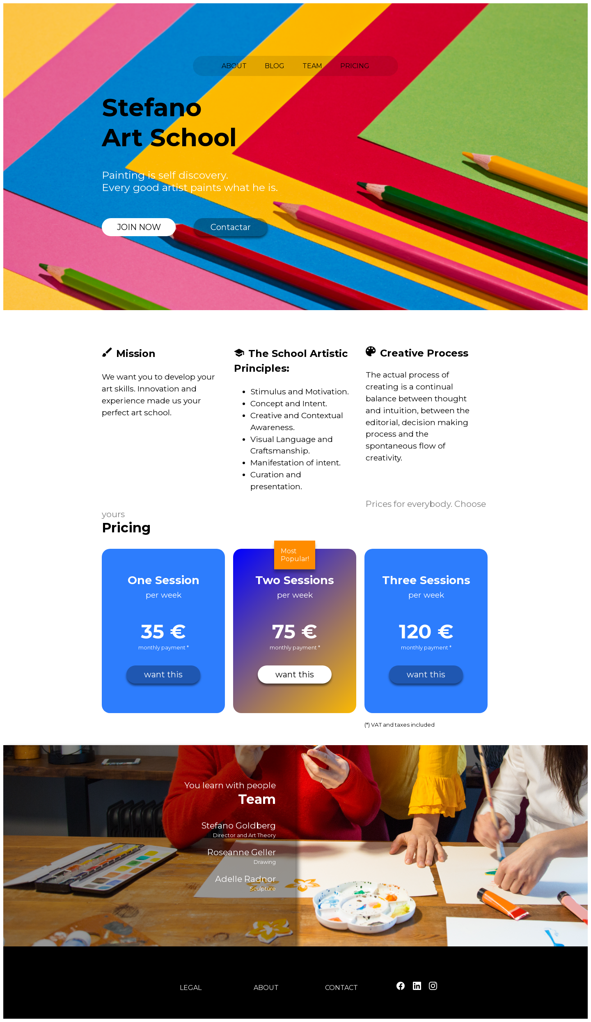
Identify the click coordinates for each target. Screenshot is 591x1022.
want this (163, 674)
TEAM (312, 66)
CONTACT (341, 988)
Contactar (231, 227)
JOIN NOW (139, 227)
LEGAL (191, 988)
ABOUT (234, 66)
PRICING (354, 66)
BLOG (274, 66)
